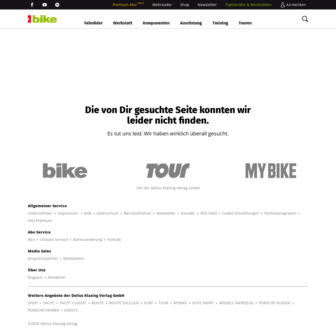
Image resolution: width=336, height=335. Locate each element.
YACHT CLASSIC (73, 302)
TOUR (163, 302)
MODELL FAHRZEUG (236, 302)
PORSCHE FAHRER (43, 310)
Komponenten (156, 23)
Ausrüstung (191, 23)
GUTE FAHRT (203, 302)
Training (220, 23)
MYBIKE (180, 302)
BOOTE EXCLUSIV (124, 302)
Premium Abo (128, 4)
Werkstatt (122, 23)
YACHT (48, 302)
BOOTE (98, 302)
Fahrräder (93, 23)
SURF (148, 302)
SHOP (33, 302)
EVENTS (71, 310)
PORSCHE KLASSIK (275, 302)
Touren (245, 23)
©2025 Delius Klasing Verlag (52, 323)
